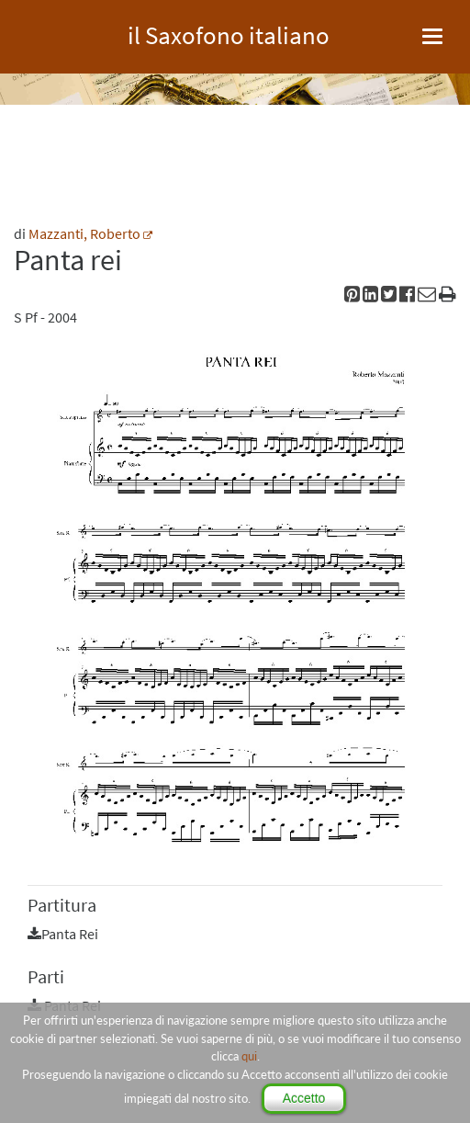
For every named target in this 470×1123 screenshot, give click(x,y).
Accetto (304, 1098)
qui (249, 1056)
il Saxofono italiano (229, 32)
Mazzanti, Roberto (84, 233)
